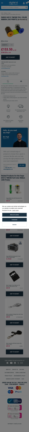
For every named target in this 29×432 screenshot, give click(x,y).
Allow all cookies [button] (14, 214)
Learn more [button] (15, 210)
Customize (14, 219)
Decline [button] (14, 224)
